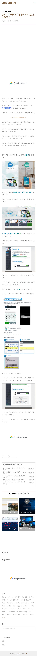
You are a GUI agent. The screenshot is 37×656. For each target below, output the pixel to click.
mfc (27, 606)
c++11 (25, 597)
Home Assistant (15, 609)
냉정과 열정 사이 (9, 3)
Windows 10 (7, 606)
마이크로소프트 (26, 600)
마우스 (32, 597)
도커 (31, 612)
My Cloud (32, 609)
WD (4, 615)
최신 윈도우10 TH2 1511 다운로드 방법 (13, 480)
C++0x (11, 597)
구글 (33, 606)
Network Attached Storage (18, 612)
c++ (20, 615)
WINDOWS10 (12, 615)
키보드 (17, 603)
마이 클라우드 (15, 600)
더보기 (3, 618)
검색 (33, 629)
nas (4, 603)
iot (33, 603)
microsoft (25, 603)
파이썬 (18, 597)
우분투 (26, 615)
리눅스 (5, 612)
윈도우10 (5, 600)
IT (4, 464)
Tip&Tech (9, 464)
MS (25, 609)
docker (10, 603)
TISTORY (19, 653)
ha (14, 606)
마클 (32, 615)
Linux (4, 597)
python (20, 606)
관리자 (25, 653)
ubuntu (5, 609)
